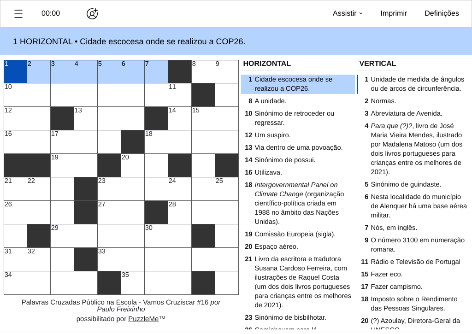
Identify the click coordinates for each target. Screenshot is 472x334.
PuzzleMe (143, 319)
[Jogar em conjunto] (92, 14)
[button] (18, 14)
